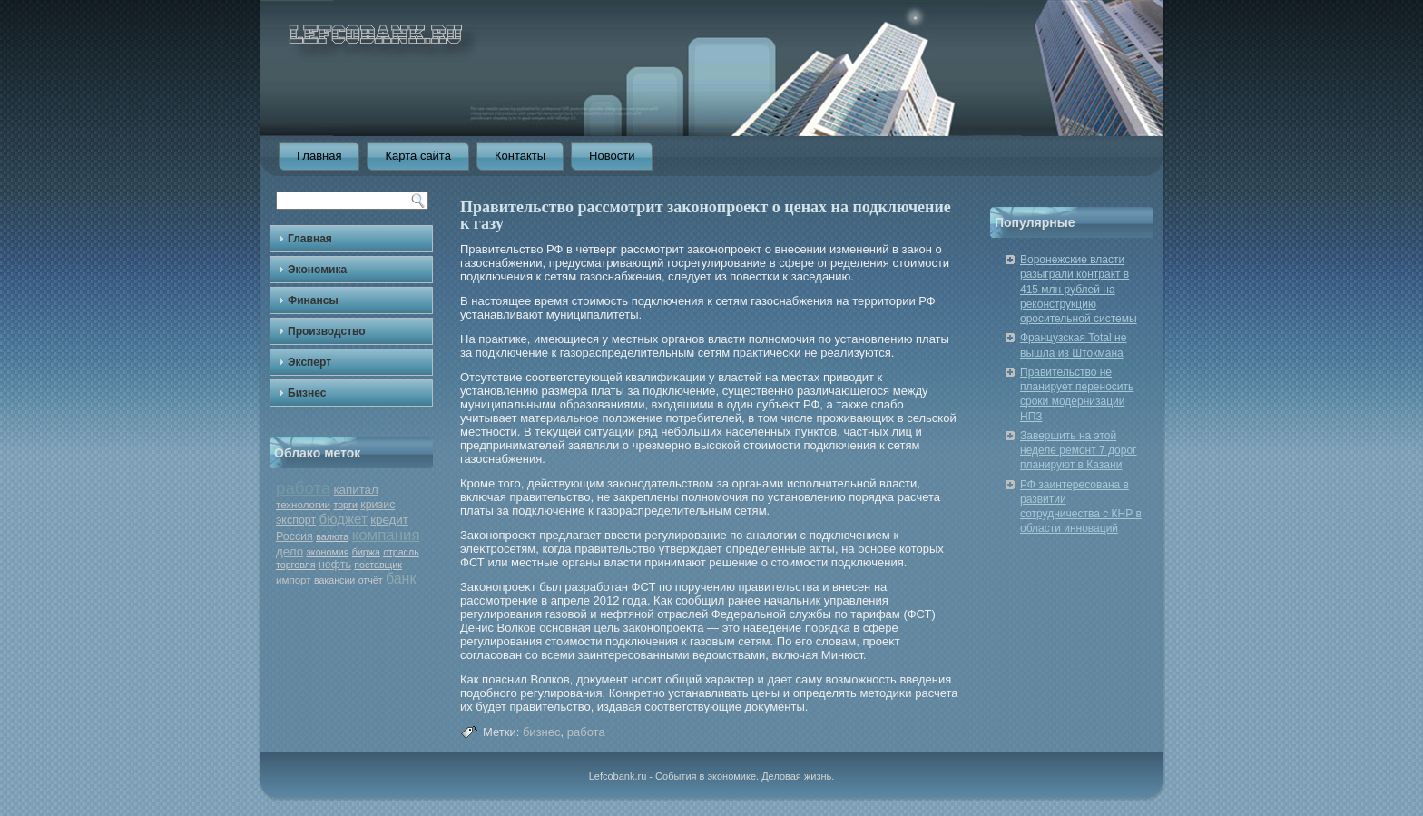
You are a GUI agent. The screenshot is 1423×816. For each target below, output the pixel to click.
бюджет (343, 518)
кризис (377, 504)
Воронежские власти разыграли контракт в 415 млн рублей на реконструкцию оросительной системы (1078, 289)
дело (289, 551)
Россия (294, 536)
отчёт (370, 580)
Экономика (317, 269)
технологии (303, 504)
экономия (327, 551)
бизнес (542, 732)
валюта (332, 536)
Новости (611, 155)
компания (386, 535)
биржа (366, 551)
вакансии (334, 580)
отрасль (401, 551)
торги (345, 504)
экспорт (296, 520)
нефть (335, 564)
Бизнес (307, 393)
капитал (355, 489)
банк (401, 578)
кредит (389, 519)
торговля (296, 564)
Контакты (520, 155)
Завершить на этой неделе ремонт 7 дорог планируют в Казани (1078, 450)
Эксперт (309, 362)
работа (303, 487)
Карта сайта (417, 155)
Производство (327, 331)
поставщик (378, 564)
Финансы (313, 300)
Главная (319, 155)
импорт (293, 580)
